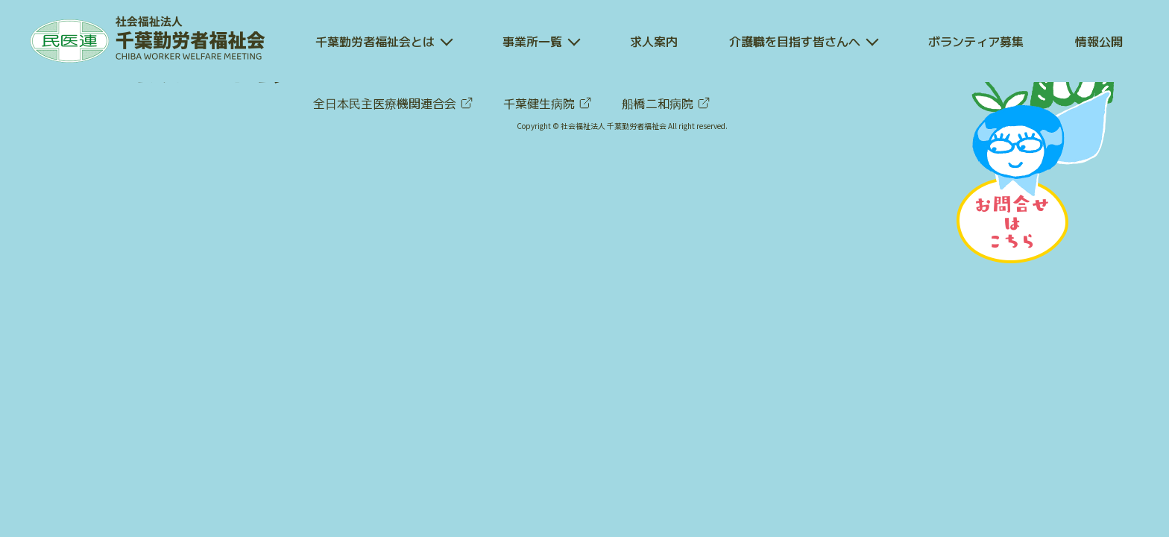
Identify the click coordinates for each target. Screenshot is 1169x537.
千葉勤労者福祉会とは (375, 41)
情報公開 (1099, 41)
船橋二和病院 (666, 103)
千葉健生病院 (547, 103)
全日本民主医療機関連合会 (393, 103)
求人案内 (654, 41)
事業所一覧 (532, 41)
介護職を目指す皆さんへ (794, 41)
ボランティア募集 (976, 41)
